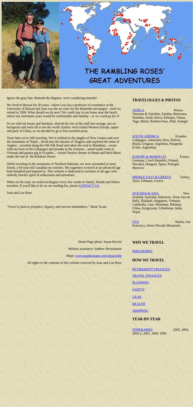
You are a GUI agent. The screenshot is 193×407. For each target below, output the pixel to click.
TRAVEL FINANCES (147, 275)
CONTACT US (89, 185)
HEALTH (138, 304)
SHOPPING (140, 310)
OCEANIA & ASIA (145, 193)
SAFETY (138, 289)
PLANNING (140, 282)
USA (135, 221)
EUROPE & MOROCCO (149, 156)
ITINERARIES (142, 329)
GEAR (136, 297)
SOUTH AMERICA (145, 136)
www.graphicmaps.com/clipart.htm (98, 255)
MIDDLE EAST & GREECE (151, 177)
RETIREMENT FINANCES (151, 269)
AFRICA (138, 110)
